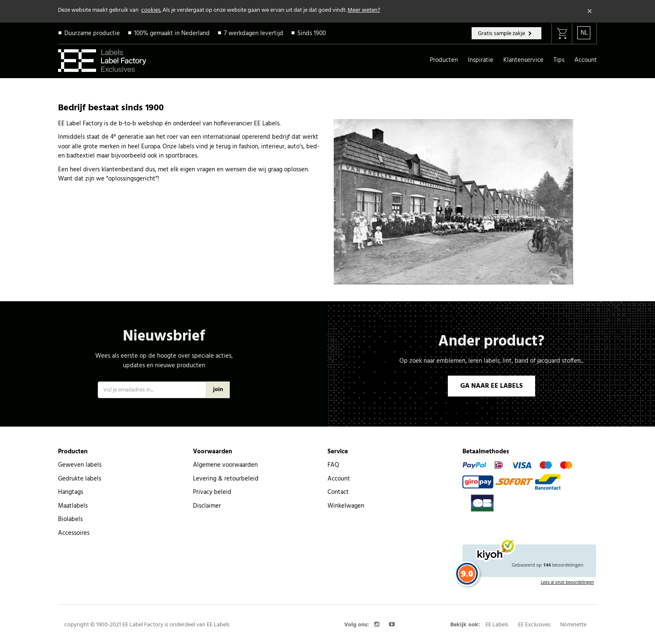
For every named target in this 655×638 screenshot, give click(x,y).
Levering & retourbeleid (226, 479)
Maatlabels (73, 506)
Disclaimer (207, 506)
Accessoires (73, 533)
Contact (338, 492)
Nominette (573, 625)
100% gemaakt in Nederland (172, 33)
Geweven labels (80, 465)
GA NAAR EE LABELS (491, 386)
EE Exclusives (534, 625)
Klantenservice (523, 60)
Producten (444, 60)
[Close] (590, 11)
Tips (558, 60)
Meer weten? (364, 10)
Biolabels (70, 519)
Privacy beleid (212, 492)
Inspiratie (480, 60)
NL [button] (584, 33)
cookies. (151, 10)
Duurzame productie (92, 33)
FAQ (333, 465)
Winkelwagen (346, 506)
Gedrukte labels (79, 479)
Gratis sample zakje (502, 33)
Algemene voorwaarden (225, 465)
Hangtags (70, 492)
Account (585, 60)
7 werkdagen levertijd (253, 33)
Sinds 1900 (311, 33)
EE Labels (496, 625)
